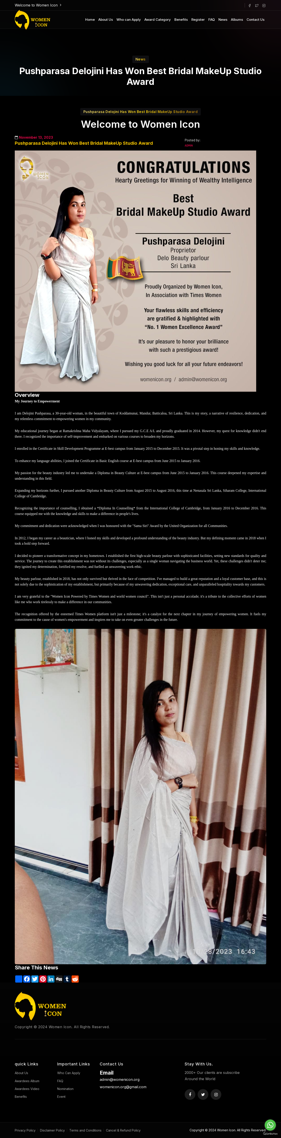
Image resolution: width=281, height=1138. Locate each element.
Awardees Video (27, 1089)
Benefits (181, 19)
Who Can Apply (68, 1073)
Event (61, 1096)
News (222, 19)
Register (198, 19)
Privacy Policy (25, 1130)
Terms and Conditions (85, 1130)
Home (90, 19)
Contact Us (255, 19)
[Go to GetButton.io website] (270, 1133)
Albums (237, 19)
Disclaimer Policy (52, 1130)
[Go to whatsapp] (270, 1125)
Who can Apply (128, 19)
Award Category (157, 19)
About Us (105, 19)
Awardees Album (27, 1081)
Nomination (65, 1089)
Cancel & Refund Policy (123, 1130)
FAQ (211, 19)
